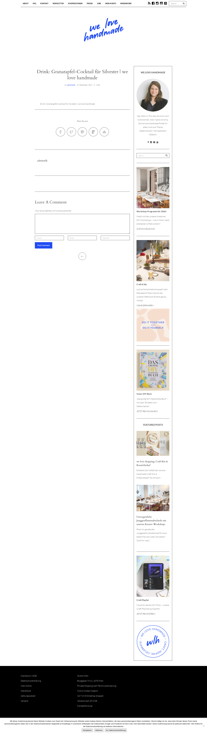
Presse (90, 3)
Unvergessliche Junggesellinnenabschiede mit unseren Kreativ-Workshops (151, 520)
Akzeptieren (87, 730)
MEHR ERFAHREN (145, 305)
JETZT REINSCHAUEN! (147, 411)
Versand (24, 701)
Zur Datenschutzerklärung (116, 730)
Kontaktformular (85, 706)
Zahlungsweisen (28, 695)
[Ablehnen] (203, 726)
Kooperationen (75, 3)
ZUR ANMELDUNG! (146, 228)
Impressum (26, 675)
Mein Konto (110, 3)
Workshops (98, 58)
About (26, 3)
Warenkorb (125, 3)
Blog (76, 58)
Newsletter (58, 3)
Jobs (99, 3)
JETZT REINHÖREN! (146, 613)
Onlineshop (126, 58)
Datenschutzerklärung (31, 680)
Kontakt (44, 3)
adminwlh (71, 85)
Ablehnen (98, 730)
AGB (34, 675)
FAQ (34, 3)
